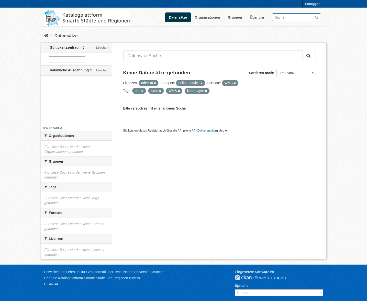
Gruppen (235, 17)
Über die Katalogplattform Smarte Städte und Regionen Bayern (92, 278)
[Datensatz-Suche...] (212, 55)
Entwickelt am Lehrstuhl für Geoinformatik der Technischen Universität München (105, 272)
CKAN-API (52, 284)
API (180, 130)
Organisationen (207, 17)
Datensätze (178, 17)
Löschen (102, 47)
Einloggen (313, 4)
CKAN (264, 278)
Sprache (241, 286)
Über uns (257, 17)
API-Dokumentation (204, 130)
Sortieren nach (261, 73)
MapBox (57, 127)
